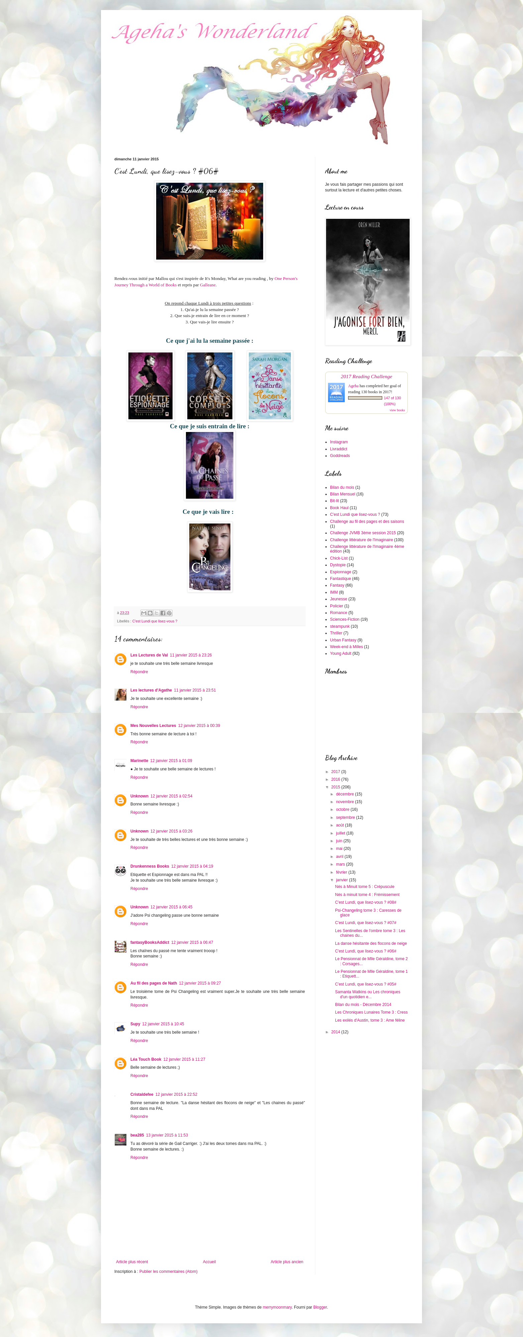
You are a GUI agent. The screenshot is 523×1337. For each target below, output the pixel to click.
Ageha (353, 386)
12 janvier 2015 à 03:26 (171, 831)
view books (397, 410)
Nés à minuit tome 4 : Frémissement (367, 894)
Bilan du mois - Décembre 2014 (363, 1004)
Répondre (139, 672)
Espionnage (340, 572)
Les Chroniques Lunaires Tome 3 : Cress (371, 1012)
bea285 (137, 1135)
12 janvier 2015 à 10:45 (163, 1024)
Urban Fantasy (343, 640)
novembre (345, 801)
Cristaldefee (141, 1094)
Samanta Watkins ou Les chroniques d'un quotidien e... (367, 994)
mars (341, 864)
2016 (336, 779)
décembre (345, 794)
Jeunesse (338, 599)
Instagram (339, 442)
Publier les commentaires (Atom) (168, 1271)
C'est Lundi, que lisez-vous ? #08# (365, 902)
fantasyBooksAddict (149, 942)
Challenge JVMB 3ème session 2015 (363, 533)
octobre (343, 809)
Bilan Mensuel (342, 494)
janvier (342, 880)
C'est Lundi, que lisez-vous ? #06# (365, 951)
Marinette (139, 760)
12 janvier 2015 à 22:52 (176, 1094)
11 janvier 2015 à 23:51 (195, 690)
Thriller (336, 633)
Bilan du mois (342, 487)
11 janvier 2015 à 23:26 (191, 655)
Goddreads (340, 455)
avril (340, 856)
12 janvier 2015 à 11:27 (184, 1059)
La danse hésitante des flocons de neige (371, 943)
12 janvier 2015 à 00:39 (199, 725)
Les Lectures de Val (149, 655)
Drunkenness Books (149, 866)
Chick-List (339, 558)
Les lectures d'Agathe (151, 690)
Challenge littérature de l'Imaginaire (361, 540)
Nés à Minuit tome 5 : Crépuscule (364, 886)
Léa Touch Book (145, 1059)
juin (339, 841)
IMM (334, 592)
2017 (336, 771)
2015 (336, 787)
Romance (338, 612)
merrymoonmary (277, 1307)
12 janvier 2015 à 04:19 (192, 866)
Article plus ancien (287, 1261)
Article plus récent (132, 1261)
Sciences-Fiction (344, 619)
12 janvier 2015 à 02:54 (171, 796)
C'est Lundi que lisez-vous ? (155, 621)
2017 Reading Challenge (366, 376)
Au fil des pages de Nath (153, 983)
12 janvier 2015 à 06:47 (192, 942)
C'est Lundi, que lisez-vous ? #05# (365, 984)
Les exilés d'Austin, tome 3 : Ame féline (370, 1020)
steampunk (340, 626)
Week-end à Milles (346, 646)
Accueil (209, 1261)
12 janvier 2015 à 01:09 (171, 760)
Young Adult (340, 653)
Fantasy (337, 585)
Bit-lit (334, 500)
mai (340, 848)
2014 (336, 1032)
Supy (135, 1024)
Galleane (208, 284)
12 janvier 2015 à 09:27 (200, 983)
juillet (341, 833)
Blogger (320, 1307)
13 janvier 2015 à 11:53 (167, 1135)
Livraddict (338, 449)
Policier (336, 606)
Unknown (139, 796)
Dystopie (338, 565)
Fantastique (340, 578)
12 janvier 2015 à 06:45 (171, 907)
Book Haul (339, 507)
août (340, 825)
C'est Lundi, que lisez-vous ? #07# (365, 922)
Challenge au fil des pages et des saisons (367, 521)
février (342, 872)
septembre (346, 817)
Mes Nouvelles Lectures (153, 725)
